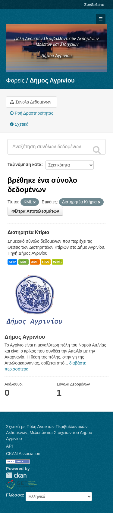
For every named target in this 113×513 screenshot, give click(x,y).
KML (23, 262)
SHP (12, 262)
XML (35, 262)
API (9, 446)
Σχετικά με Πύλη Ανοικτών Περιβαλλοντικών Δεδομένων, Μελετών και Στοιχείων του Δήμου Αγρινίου (49, 432)
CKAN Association (23, 453)
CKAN (16, 475)
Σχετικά (19, 124)
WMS (57, 262)
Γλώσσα (14, 495)
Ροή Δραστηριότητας (31, 113)
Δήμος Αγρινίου (52, 80)
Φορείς (15, 80)
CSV (45, 262)
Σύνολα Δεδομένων (30, 102)
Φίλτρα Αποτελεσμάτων (35, 211)
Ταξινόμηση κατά (24, 164)
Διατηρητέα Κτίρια (28, 232)
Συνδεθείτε (94, 4)
